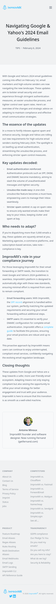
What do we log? (38, 558)
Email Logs (7, 562)
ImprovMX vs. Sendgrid (41, 508)
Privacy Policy (9, 493)
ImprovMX (33, 593)
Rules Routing (9, 546)
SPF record (16, 302)
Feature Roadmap (11, 533)
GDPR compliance (39, 533)
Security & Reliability (40, 562)
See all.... (34, 520)
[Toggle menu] (51, 8)
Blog (4, 485)
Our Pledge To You (39, 538)
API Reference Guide (12, 575)
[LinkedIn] (14, 596)
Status (5, 502)
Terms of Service (10, 489)
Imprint (6, 497)
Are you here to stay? (40, 554)
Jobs (4, 506)
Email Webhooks (10, 558)
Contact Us (7, 480)
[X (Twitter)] (10, 596)
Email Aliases (8, 538)
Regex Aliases (9, 542)
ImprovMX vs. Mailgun (41, 496)
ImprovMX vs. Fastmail (41, 484)
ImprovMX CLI (9, 571)
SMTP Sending (9, 566)
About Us (6, 476)
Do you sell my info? (40, 550)
